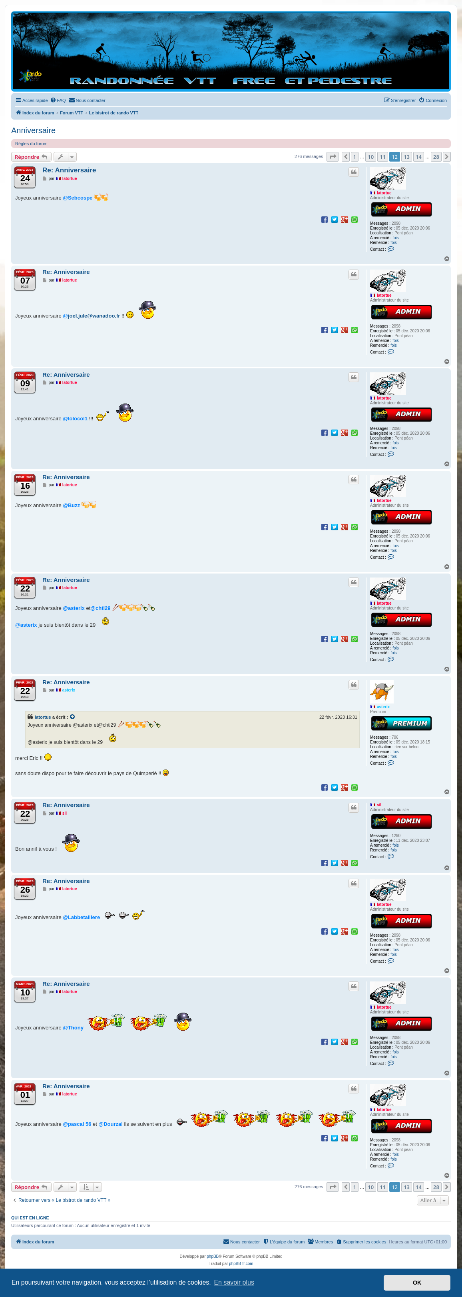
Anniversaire (33, 130)
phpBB (213, 1256)
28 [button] (436, 156)
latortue (384, 193)
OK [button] (417, 1282)
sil (379, 805)
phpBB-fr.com (241, 1263)
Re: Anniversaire (69, 170)
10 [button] (371, 156)
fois (395, 238)
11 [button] (383, 156)
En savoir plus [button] (234, 1282)
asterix (383, 707)
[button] (333, 157)
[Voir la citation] (72, 717)
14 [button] (419, 156)
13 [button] (407, 156)
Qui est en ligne (30, 1217)
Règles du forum (31, 143)
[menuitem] (58, 100)
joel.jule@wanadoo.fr (94, 316)
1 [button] (354, 156)
